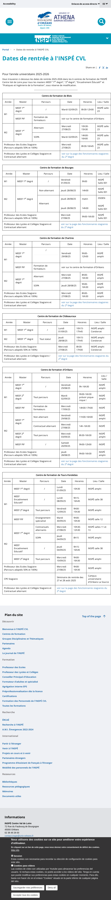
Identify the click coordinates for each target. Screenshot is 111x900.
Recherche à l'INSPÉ (12, 724)
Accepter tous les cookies (25, 897)
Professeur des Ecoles (13, 667)
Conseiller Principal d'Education (19, 676)
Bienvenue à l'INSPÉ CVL (15, 629)
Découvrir (8, 621)
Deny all (52, 890)
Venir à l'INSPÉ (10, 748)
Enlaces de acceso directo (84, 3)
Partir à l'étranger (11, 743)
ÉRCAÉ (5, 719)
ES (105, 3)
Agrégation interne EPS (14, 686)
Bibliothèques (9, 781)
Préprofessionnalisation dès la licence (22, 691)
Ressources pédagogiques (16, 786)
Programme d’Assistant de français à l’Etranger (27, 762)
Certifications (9, 696)
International (10, 735)
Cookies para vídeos (24, 868)
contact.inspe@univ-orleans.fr (19, 836)
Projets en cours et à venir (16, 753)
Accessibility (9, 3)
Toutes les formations (14, 705)
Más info (15, 852)
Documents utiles (11, 796)
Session (18, 858)
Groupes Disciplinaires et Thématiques (22, 638)
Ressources (8, 774)
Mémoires (7, 791)
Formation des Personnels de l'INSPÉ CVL (24, 700)
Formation (8, 659)
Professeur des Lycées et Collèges (20, 672)
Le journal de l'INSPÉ (13, 653)
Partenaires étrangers (13, 758)
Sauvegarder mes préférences (27, 890)
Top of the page (91, 616)
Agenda (6, 648)
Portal (5, 49)
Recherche (8, 712)
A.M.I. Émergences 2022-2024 (17, 729)
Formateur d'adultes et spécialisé (20, 681)
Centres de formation (13, 633)
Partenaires (8, 643)
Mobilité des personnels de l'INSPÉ (20, 767)
